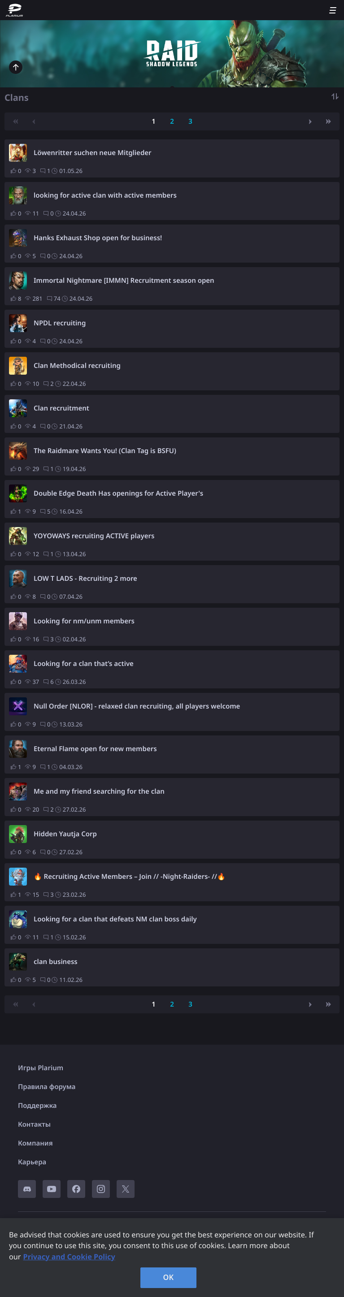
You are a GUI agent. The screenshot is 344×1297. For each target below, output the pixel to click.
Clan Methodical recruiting (77, 365)
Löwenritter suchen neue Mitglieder (93, 152)
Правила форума (47, 1086)
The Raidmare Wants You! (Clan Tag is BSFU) (105, 450)
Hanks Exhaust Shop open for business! (98, 237)
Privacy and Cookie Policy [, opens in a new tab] (69, 1257)
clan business (56, 961)
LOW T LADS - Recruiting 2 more (85, 578)
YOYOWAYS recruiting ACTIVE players (94, 536)
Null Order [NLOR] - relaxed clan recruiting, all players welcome (137, 706)
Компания (35, 1143)
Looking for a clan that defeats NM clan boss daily (115, 919)
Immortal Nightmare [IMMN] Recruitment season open (124, 280)
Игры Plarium (40, 1068)
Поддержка (37, 1105)
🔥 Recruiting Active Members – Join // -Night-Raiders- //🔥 (130, 876)
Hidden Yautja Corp (65, 834)
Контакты (34, 1124)
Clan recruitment (61, 408)
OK (168, 1277)
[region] (172, 1257)
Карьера (32, 1162)
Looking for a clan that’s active (84, 663)
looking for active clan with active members (105, 195)
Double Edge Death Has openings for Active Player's (118, 493)
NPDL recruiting (60, 323)
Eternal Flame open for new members (95, 748)
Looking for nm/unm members (84, 621)
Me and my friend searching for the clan (99, 791)
